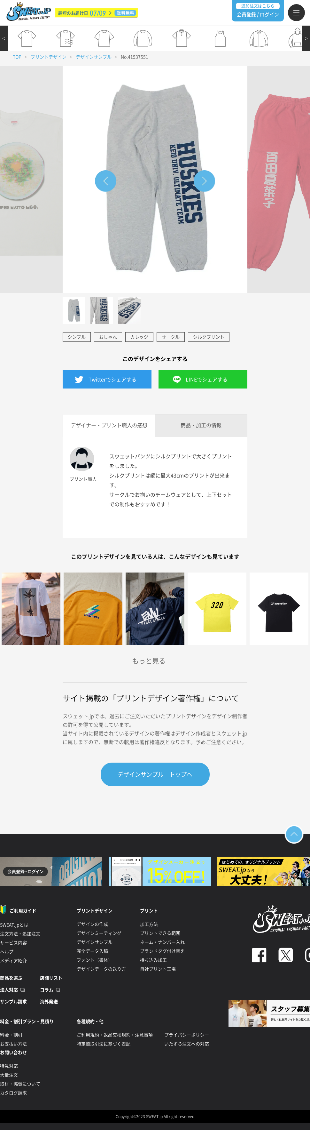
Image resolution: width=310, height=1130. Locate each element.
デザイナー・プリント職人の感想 (109, 425)
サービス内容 (13, 943)
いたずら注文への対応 (186, 1044)
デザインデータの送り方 (101, 969)
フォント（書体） (94, 960)
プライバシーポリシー (186, 1035)
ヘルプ (6, 952)
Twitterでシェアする (112, 379)
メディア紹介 (13, 960)
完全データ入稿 (92, 951)
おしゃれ (108, 337)
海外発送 (49, 1001)
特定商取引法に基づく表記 (103, 1044)
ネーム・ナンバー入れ (162, 942)
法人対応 (9, 990)
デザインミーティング (99, 933)
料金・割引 (11, 1035)
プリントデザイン (48, 57)
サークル (171, 337)
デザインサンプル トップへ (155, 774)
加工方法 (149, 924)
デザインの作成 (92, 924)
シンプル (77, 337)
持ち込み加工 (153, 960)
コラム (46, 990)
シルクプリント (208, 337)
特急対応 (9, 1066)
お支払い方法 (13, 1044)
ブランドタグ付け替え (162, 951)
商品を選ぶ (11, 978)
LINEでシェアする (207, 379)
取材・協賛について (20, 1084)
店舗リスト (51, 978)
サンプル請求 (13, 1001)
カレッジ (139, 337)
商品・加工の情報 (201, 425)
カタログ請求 (13, 1093)
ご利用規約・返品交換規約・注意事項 (115, 1035)
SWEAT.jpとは (14, 925)
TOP (17, 57)
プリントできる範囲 (160, 933)
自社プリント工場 (158, 969)
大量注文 (9, 1075)
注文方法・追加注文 (20, 934)
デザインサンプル (94, 57)
